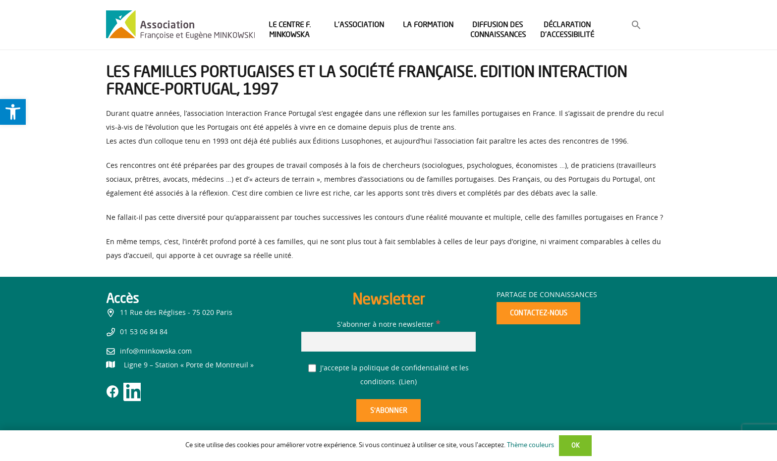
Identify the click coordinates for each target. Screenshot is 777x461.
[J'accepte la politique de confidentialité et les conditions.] (312, 368)
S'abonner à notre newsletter (388, 324)
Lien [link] (408, 382)
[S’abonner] (388, 410)
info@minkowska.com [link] (156, 351)
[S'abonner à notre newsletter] (388, 341)
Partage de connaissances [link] (547, 295)
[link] (13, 112)
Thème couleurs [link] (530, 445)
